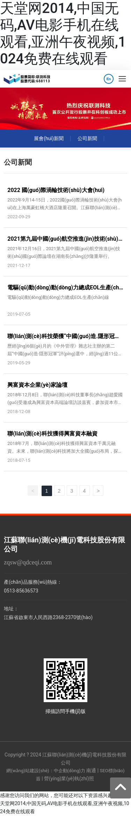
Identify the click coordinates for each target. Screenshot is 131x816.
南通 (91, 770)
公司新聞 (87, 138)
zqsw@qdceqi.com (28, 562)
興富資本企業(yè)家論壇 (37, 385)
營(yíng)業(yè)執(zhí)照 (69, 778)
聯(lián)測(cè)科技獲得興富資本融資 (52, 433)
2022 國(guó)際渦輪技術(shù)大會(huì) (55, 190)
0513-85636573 (21, 591)
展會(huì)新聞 (49, 138)
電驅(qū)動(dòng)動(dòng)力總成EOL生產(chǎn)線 (58, 297)
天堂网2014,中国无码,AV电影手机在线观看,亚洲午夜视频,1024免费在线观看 (63, 33)
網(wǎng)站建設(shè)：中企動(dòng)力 (45, 770)
